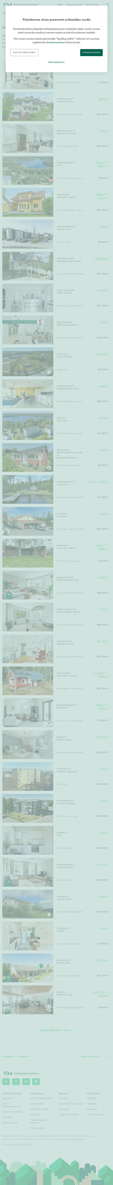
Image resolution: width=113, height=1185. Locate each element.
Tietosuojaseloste (56, 62)
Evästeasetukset (56, 42)
